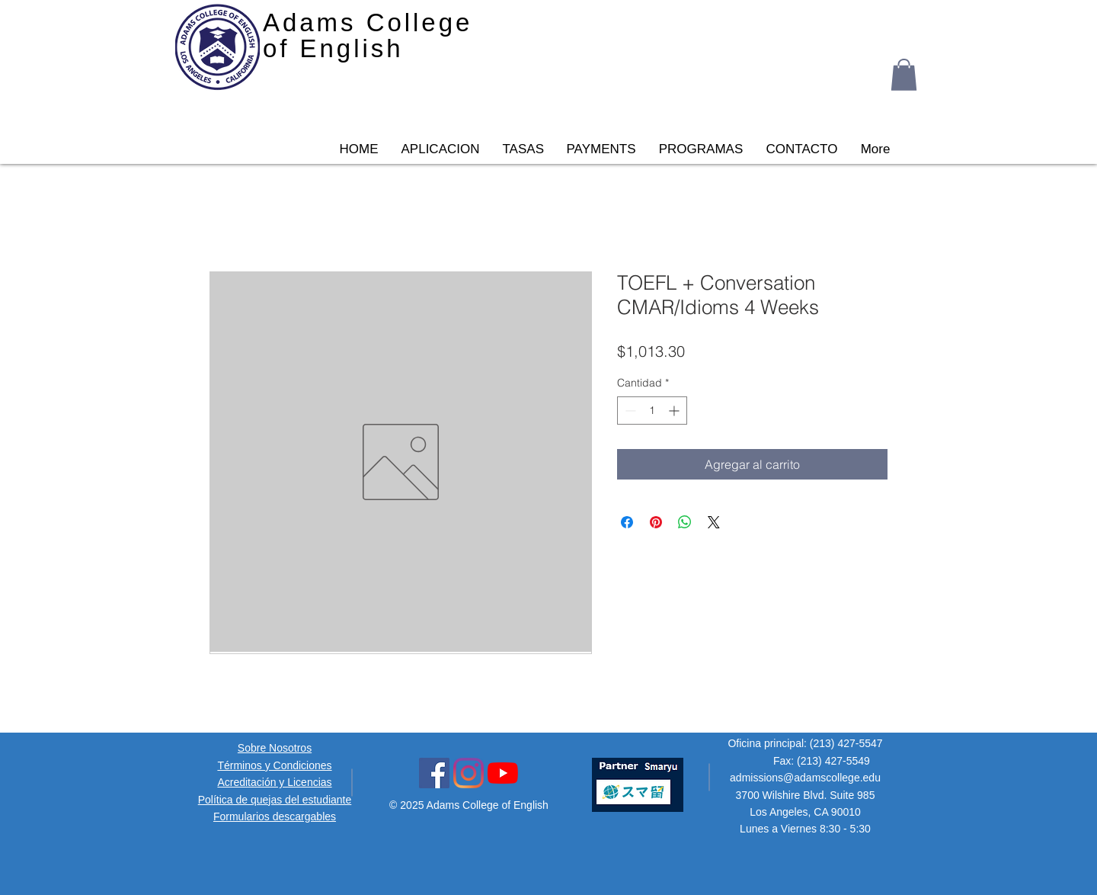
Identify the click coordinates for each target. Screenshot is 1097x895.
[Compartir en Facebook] (627, 522)
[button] (904, 75)
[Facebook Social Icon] (434, 773)
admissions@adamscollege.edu (805, 777)
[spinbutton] (652, 410)
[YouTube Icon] (503, 773)
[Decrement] (628, 410)
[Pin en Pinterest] (656, 522)
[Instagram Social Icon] (468, 773)
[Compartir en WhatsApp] (685, 522)
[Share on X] (714, 522)
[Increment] (675, 410)
